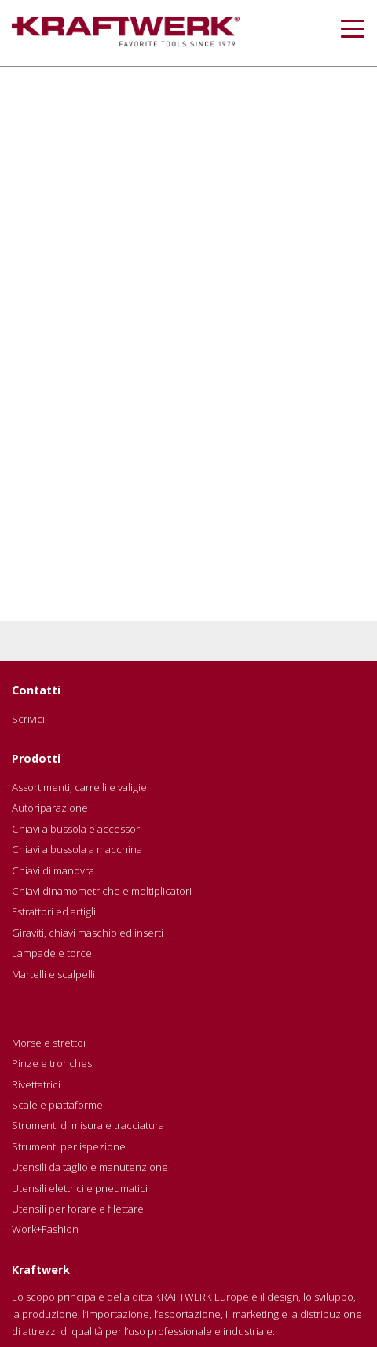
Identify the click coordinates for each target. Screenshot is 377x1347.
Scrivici (28, 719)
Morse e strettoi (49, 1043)
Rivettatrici (36, 1084)
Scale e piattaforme (57, 1105)
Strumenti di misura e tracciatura (88, 1125)
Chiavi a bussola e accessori (77, 829)
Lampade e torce (52, 953)
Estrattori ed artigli (54, 911)
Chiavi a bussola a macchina (77, 849)
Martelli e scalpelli (53, 974)
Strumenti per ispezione (69, 1146)
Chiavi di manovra (53, 870)
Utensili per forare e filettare (78, 1209)
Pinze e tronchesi (53, 1063)
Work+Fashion (45, 1229)
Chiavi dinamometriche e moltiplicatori (102, 891)
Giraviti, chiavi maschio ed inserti (87, 933)
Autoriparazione (50, 807)
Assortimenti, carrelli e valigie (79, 787)
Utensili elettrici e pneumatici (80, 1188)
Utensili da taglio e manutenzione (90, 1167)
